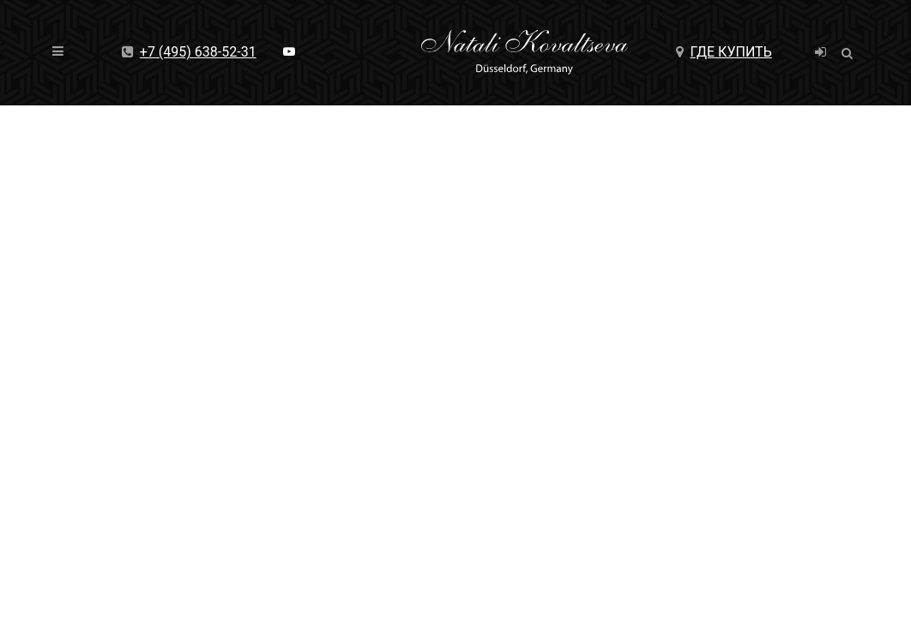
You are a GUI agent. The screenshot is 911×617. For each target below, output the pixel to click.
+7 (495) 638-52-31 (189, 52)
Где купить (723, 52)
